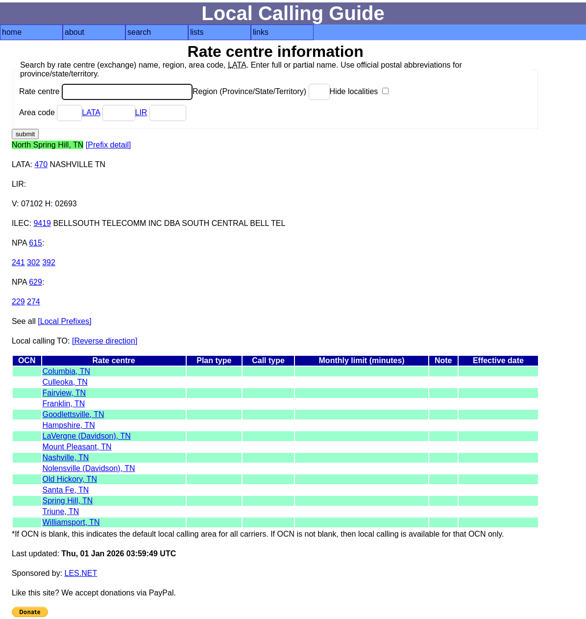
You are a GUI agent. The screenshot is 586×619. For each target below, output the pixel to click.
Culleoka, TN (65, 382)
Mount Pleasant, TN (77, 447)
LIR (141, 112)
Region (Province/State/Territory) (261, 91)
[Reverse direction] (104, 341)
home (12, 32)
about (74, 32)
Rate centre (106, 91)
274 (33, 301)
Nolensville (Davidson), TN (89, 468)
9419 (42, 223)
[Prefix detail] (108, 145)
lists (197, 32)
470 (41, 164)
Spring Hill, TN (68, 500)
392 (48, 262)
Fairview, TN (64, 393)
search (139, 32)
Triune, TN (61, 511)
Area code (50, 112)
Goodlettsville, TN (73, 414)
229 (18, 301)
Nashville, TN (66, 457)
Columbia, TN (67, 371)
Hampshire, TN (69, 425)
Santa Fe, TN (66, 490)
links (261, 32)
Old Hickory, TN (70, 479)
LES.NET (81, 573)
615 (35, 243)
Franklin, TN (64, 403)
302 (33, 262)
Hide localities (359, 91)
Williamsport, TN (71, 522)
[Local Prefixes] (64, 321)
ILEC (20, 223)
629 (35, 282)
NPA (19, 243)
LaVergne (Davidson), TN (87, 436)
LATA (91, 112)
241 (18, 262)
